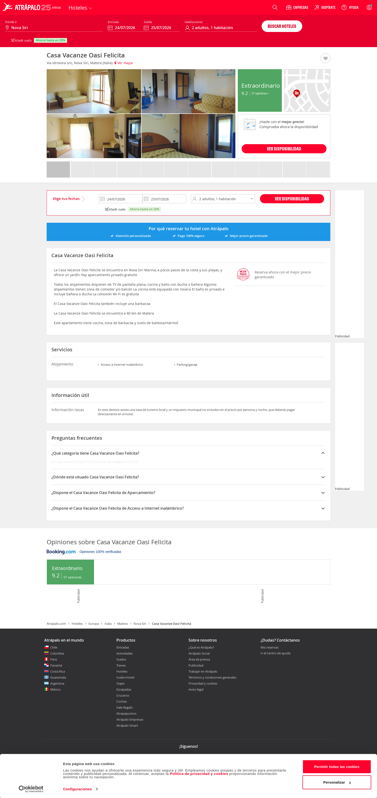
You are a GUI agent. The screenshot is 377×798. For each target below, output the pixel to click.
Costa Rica (57, 671)
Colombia (57, 653)
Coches (121, 701)
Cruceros (122, 695)
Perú (53, 659)
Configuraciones (77, 788)
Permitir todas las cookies (337, 766)
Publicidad (195, 665)
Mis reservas (269, 648)
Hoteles (77, 623)
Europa (93, 623)
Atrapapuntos (126, 713)
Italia (108, 623)
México (55, 689)
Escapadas (123, 689)
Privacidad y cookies (202, 683)
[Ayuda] (349, 7)
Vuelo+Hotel (125, 677)
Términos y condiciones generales (212, 677)
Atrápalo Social (199, 653)
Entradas (122, 647)
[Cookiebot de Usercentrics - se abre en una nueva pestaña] (31, 788)
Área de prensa (199, 659)
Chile (53, 647)
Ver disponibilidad (292, 199)
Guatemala (58, 677)
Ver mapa (123, 63)
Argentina (57, 683)
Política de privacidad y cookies (199, 773)
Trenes (121, 665)
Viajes (120, 683)
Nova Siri (139, 623)
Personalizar (337, 782)
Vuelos (121, 659)
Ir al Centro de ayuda (275, 653)
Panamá (56, 665)
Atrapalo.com (56, 623)
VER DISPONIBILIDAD (284, 149)
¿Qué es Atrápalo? (201, 647)
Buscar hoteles (282, 26)
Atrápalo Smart (127, 725)
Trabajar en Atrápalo (202, 671)
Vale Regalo (124, 707)
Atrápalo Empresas (129, 719)
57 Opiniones (260, 93)
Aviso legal (195, 689)
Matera (122, 623)
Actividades (124, 653)
